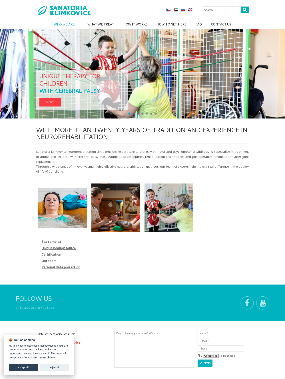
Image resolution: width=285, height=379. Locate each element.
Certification (51, 254)
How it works (135, 24)
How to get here (171, 24)
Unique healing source (59, 248)
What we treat (100, 24)
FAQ (199, 24)
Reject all (54, 367)
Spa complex (51, 242)
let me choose (47, 357)
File (200, 356)
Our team (49, 261)
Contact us (221, 24)
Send (205, 363)
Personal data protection (61, 267)
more (50, 102)
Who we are (64, 24)
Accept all (23, 367)
